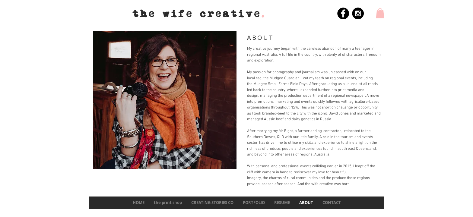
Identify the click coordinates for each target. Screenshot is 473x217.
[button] (380, 13)
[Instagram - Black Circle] (358, 13)
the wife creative (199, 13)
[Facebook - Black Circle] (343, 13)
